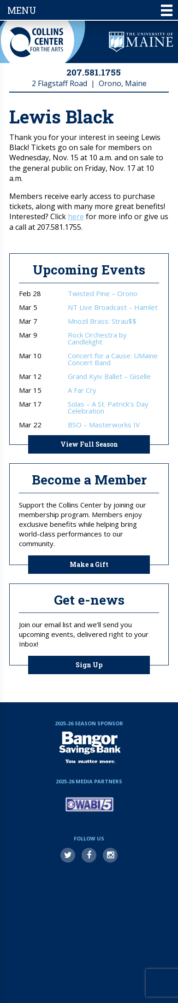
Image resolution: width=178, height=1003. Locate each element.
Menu (89, 10)
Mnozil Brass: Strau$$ (102, 321)
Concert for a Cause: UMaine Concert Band (113, 359)
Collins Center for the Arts (36, 42)
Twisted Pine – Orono (102, 293)
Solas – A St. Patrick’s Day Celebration (108, 407)
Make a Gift (89, 564)
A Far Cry (82, 390)
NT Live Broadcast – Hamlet (113, 307)
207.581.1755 (93, 72)
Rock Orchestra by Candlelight (97, 338)
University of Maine (141, 42)
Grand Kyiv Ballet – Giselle (109, 376)
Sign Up (89, 664)
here (76, 216)
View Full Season (89, 444)
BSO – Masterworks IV (104, 424)
